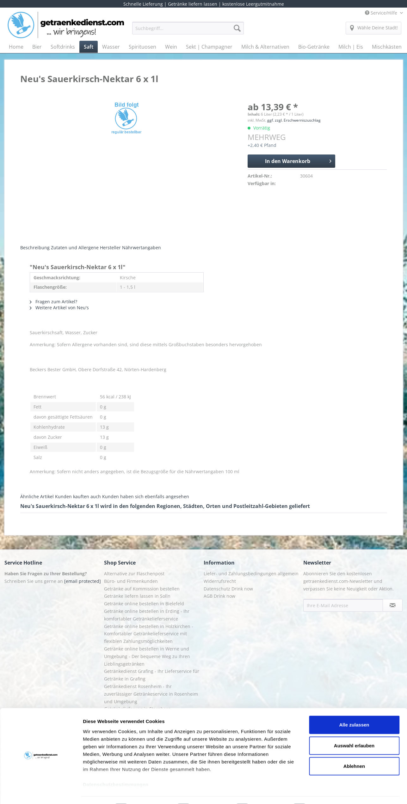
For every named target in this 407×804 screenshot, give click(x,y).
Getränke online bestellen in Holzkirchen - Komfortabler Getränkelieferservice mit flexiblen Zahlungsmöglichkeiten (148, 633)
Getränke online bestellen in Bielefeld (144, 604)
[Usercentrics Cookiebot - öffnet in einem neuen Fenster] (41, 791)
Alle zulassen (354, 707)
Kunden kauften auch (78, 496)
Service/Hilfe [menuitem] (381, 13)
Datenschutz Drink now (228, 589)
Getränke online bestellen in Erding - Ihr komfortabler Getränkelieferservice (146, 615)
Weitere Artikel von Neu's (59, 308)
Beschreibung (35, 248)
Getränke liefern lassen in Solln (137, 596)
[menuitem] (188, 31)
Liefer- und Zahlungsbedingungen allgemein (251, 574)
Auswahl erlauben (354, 728)
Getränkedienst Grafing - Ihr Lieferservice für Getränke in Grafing (151, 675)
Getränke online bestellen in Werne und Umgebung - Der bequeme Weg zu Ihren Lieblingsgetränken (147, 656)
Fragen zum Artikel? (53, 302)
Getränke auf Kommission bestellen (142, 589)
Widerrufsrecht (220, 581)
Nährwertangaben (141, 248)
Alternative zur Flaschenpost (134, 574)
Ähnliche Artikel (37, 496)
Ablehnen (354, 749)
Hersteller (110, 248)
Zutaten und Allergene (75, 248)
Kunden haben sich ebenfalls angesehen (145, 496)
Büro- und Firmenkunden (131, 581)
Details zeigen (336, 791)
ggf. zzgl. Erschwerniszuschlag (294, 120)
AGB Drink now (219, 596)
